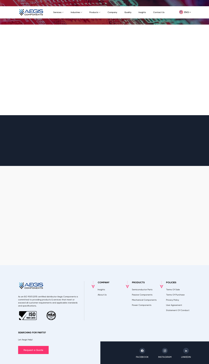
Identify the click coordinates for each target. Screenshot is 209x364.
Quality (127, 12)
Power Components (141, 305)
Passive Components (142, 294)
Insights (142, 12)
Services (57, 12)
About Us (102, 294)
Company (112, 12)
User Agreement (174, 305)
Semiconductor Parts (142, 289)
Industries (75, 12)
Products (93, 12)
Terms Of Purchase (175, 294)
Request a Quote (33, 350)
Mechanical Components (144, 300)
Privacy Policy (172, 300)
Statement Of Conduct (177, 310)
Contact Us (158, 12)
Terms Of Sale (173, 289)
